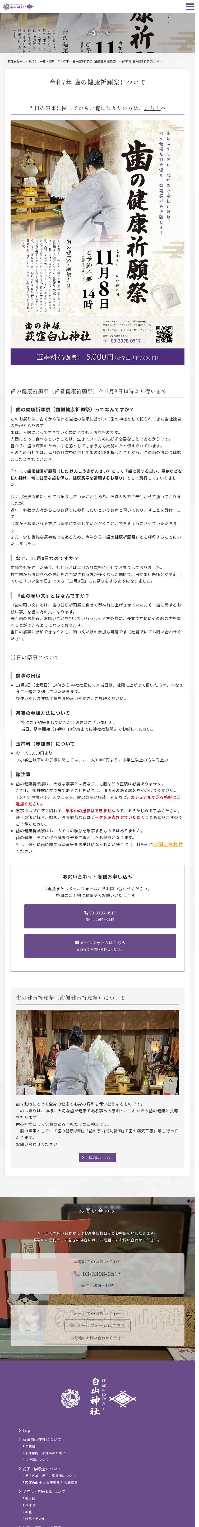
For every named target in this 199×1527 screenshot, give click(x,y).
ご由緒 (30, 1446)
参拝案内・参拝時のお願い (45, 1453)
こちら (152, 108)
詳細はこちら (99, 1157)
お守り (30, 1505)
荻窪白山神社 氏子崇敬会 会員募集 (51, 1482)
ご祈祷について (37, 1459)
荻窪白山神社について (42, 1439)
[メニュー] (190, 6)
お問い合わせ (168, 843)
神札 (28, 1512)
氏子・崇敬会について (42, 1468)
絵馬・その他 (35, 1518)
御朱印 (30, 1498)
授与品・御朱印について (43, 1491)
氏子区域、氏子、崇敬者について (50, 1475)
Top (26, 1430)
